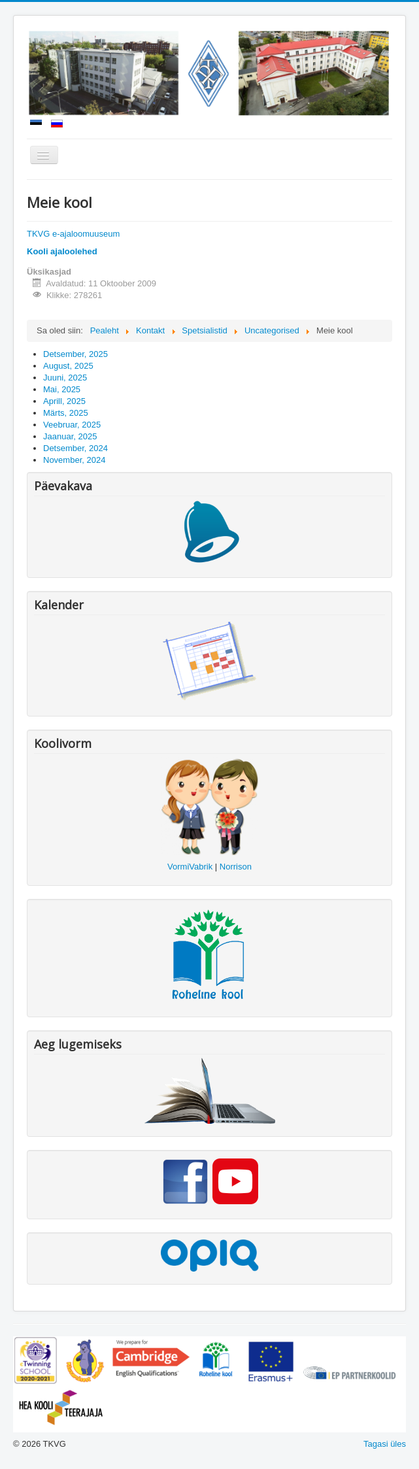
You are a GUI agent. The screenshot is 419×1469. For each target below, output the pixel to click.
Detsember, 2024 (75, 448)
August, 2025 (68, 366)
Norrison (236, 866)
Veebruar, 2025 (72, 425)
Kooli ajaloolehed (62, 251)
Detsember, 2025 (75, 354)
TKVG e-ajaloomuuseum (73, 234)
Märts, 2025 (65, 413)
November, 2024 (74, 460)
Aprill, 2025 (64, 401)
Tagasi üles (384, 1444)
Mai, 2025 (61, 389)
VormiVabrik (189, 866)
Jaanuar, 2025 (70, 436)
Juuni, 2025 (65, 377)
